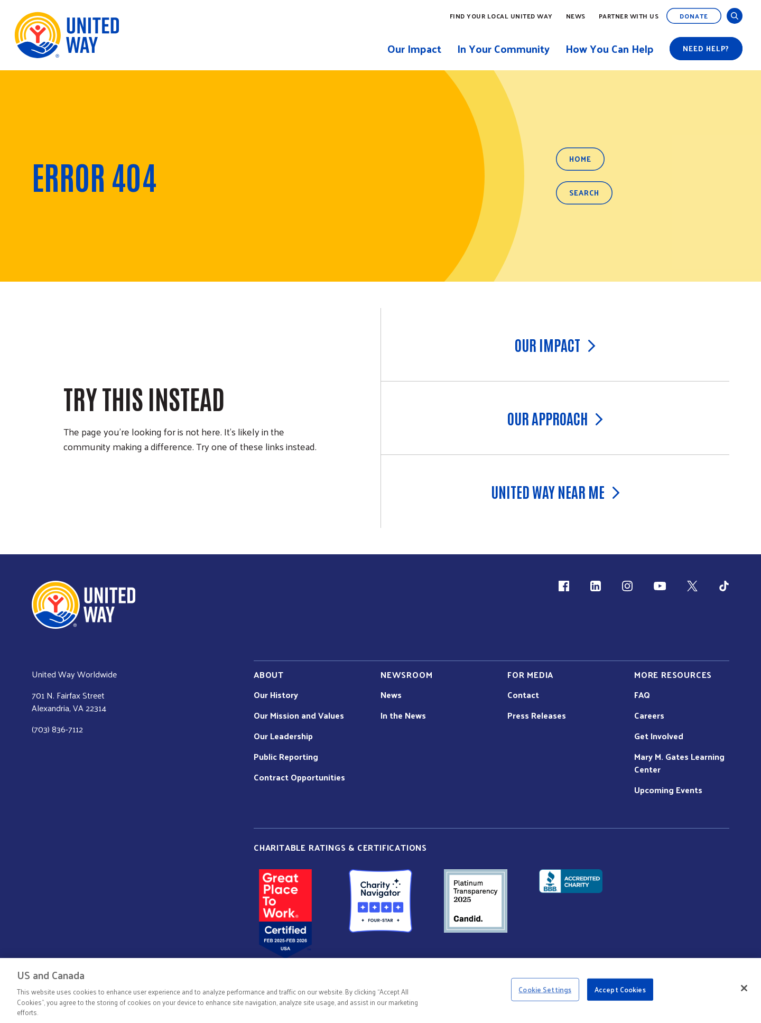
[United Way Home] (66, 35)
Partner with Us (629, 16)
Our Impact (555, 344)
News (576, 16)
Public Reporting (286, 756)
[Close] (744, 988)
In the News (403, 715)
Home (580, 158)
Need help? (706, 48)
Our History (276, 695)
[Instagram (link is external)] (627, 586)
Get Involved (658, 736)
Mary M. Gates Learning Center (679, 763)
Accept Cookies (620, 989)
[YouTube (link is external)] (660, 586)
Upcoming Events (668, 790)
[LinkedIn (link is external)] (595, 586)
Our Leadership (283, 736)
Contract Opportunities (299, 777)
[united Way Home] (83, 605)
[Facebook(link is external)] (564, 586)
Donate (694, 16)
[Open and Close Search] (735, 16)
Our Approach (555, 417)
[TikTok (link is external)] (724, 586)
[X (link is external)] (692, 586)
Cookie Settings (544, 989)
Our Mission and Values (299, 715)
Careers (649, 715)
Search (584, 192)
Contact (523, 695)
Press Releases (536, 715)
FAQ (642, 695)
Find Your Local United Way (501, 16)
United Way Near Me (555, 491)
